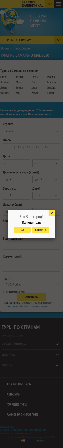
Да (22, 229)
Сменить (40, 229)
